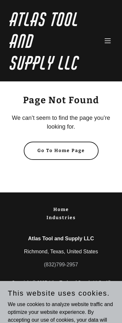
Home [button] (61, 209)
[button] (107, 40)
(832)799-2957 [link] (61, 264)
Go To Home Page (61, 150)
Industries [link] (61, 217)
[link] (45, 68)
